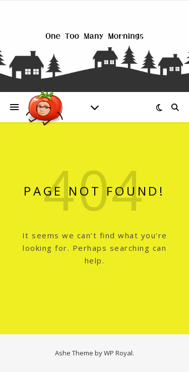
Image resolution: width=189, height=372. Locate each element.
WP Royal (118, 352)
